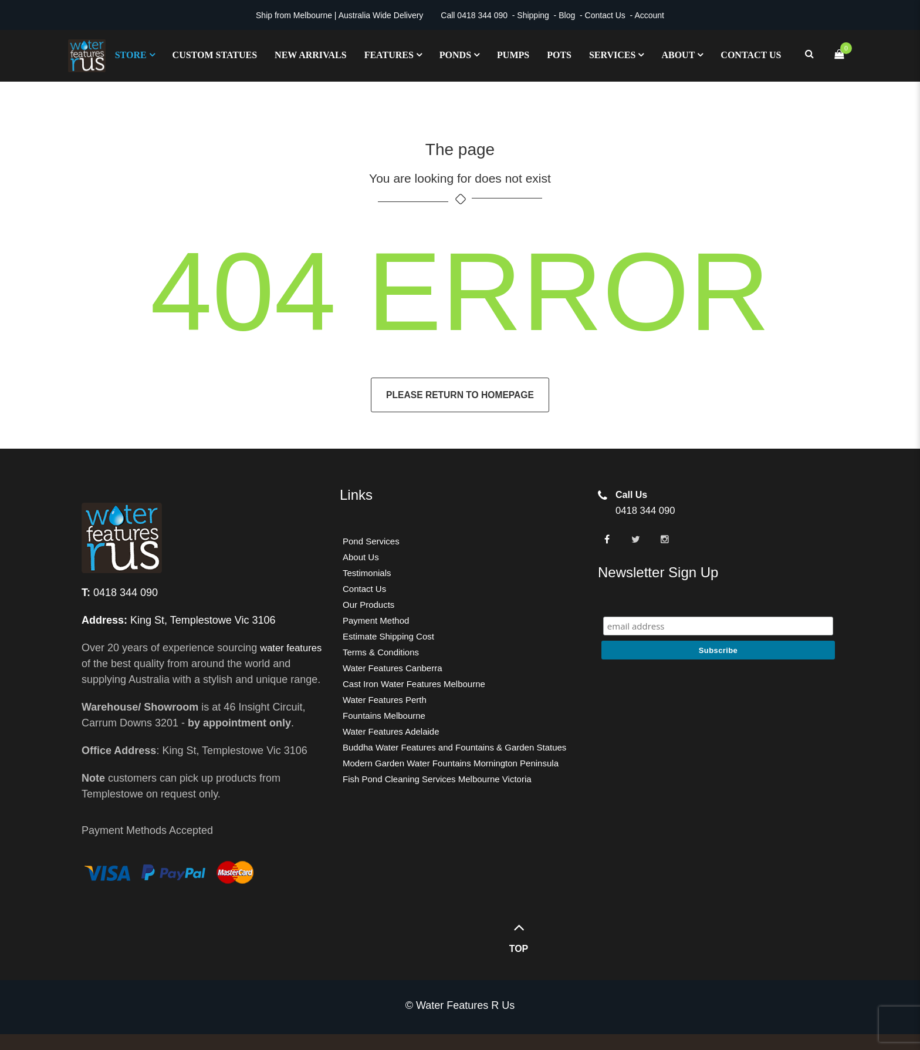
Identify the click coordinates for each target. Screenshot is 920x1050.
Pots (559, 55)
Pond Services (371, 541)
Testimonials (367, 573)
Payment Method (376, 620)
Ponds (455, 55)
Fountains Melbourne (384, 716)
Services (612, 55)
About (678, 55)
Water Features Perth (385, 700)
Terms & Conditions (381, 652)
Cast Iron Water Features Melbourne (414, 684)
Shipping (533, 15)
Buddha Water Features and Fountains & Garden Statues (454, 747)
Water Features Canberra (392, 668)
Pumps (513, 55)
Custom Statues (214, 55)
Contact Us (605, 15)
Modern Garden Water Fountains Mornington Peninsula (451, 763)
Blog (567, 15)
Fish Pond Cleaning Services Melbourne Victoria (437, 779)
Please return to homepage (460, 395)
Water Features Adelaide (391, 731)
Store (131, 55)
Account (649, 15)
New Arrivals (311, 55)
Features (389, 55)
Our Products (368, 605)
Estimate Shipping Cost (388, 636)
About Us (361, 557)
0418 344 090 (482, 15)
